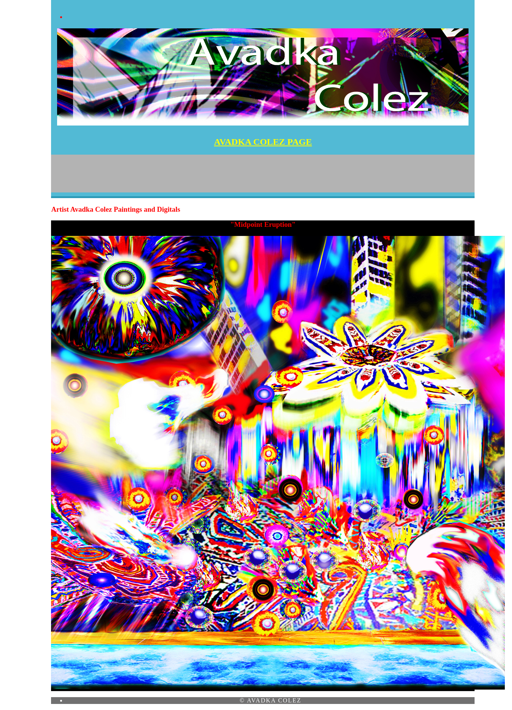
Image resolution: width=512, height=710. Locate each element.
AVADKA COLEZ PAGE (263, 142)
